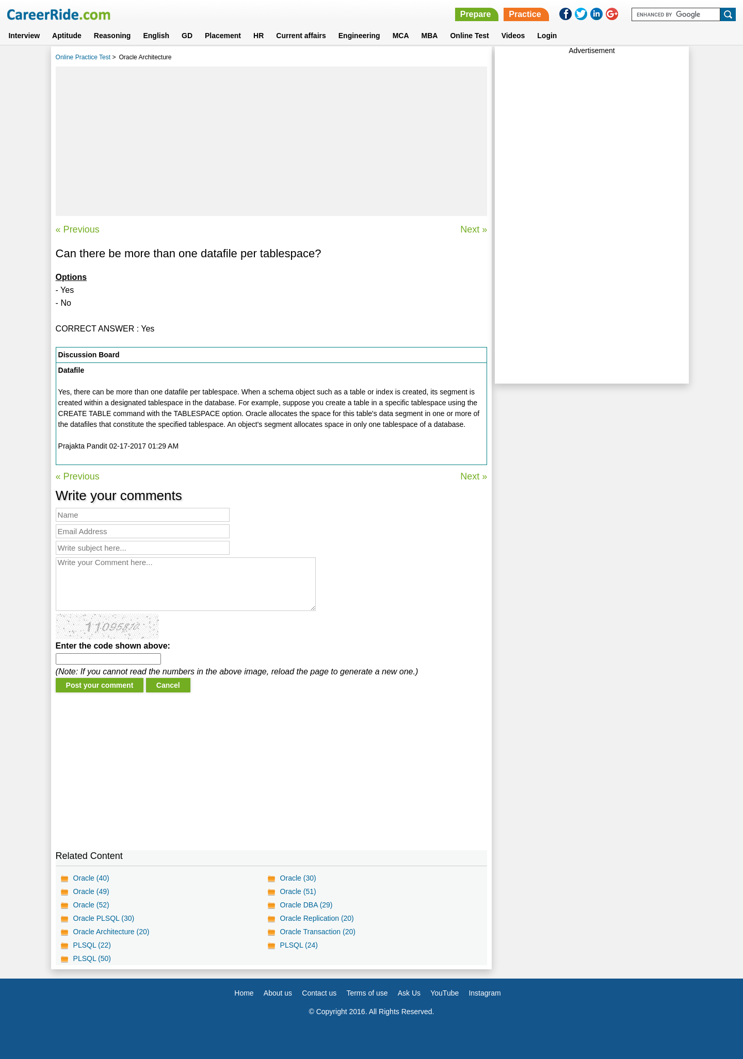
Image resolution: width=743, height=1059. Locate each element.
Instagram (484, 993)
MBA (430, 35)
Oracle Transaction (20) (318, 932)
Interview (24, 35)
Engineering (359, 35)
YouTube (444, 993)
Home (243, 993)
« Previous (78, 229)
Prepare (475, 14)
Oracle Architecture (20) (111, 932)
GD (187, 35)
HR (258, 35)
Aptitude (67, 35)
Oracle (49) (91, 891)
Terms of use (366, 993)
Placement (223, 35)
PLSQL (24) (299, 945)
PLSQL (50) (92, 958)
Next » (473, 229)
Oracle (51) (298, 891)
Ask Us (409, 993)
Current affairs (301, 35)
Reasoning (112, 35)
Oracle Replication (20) (317, 918)
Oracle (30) (298, 878)
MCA (401, 35)
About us (278, 993)
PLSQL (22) (92, 945)
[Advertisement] (272, 141)
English (156, 35)
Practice (525, 14)
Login (547, 35)
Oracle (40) (91, 878)
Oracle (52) (91, 905)
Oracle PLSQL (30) (104, 918)
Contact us (319, 993)
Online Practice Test (83, 57)
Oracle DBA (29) (306, 905)
